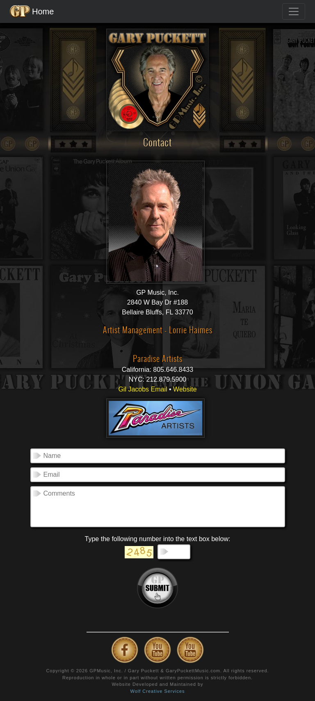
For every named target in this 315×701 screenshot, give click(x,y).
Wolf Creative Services (157, 691)
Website (185, 389)
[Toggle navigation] (293, 11)
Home (32, 11)
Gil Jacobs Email (142, 389)
